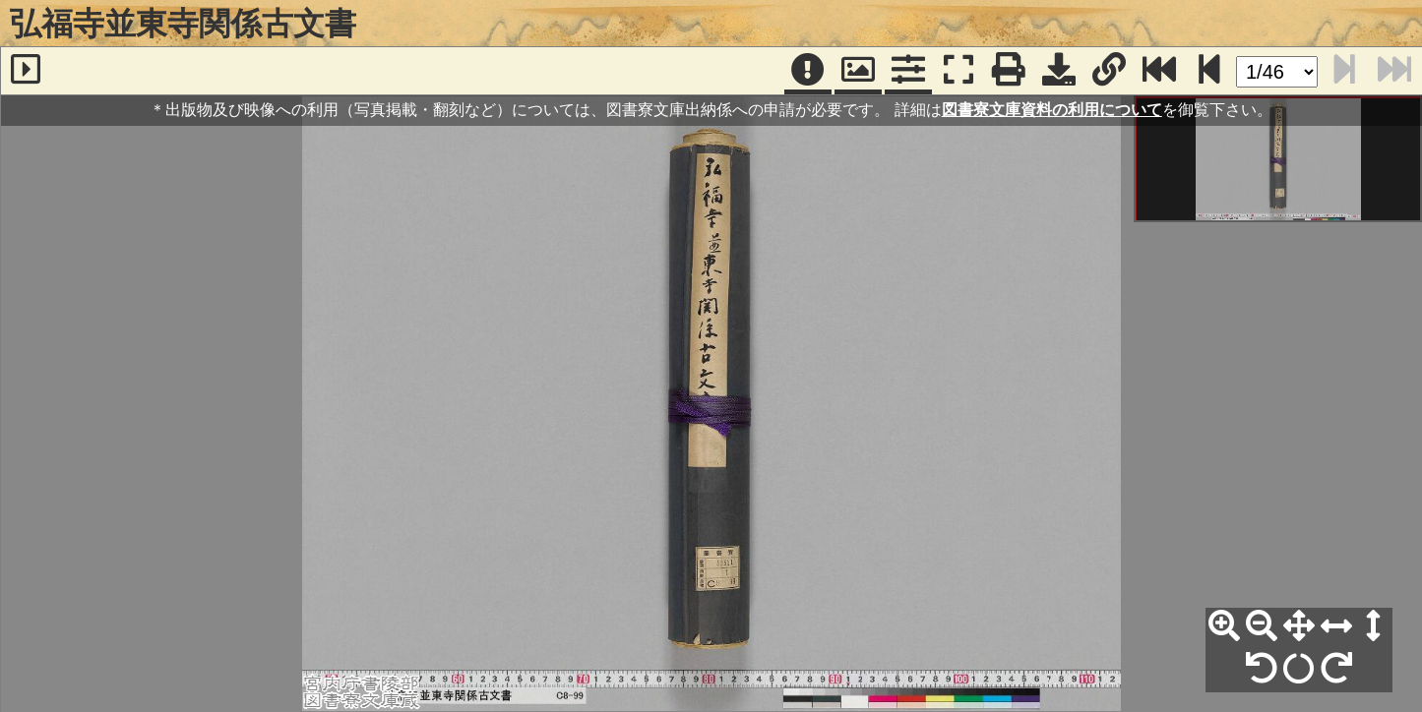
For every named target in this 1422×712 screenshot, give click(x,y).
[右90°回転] (1336, 668)
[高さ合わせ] (1373, 626)
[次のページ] (1209, 70)
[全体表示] (1299, 626)
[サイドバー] (25, 70)
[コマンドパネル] (908, 70)
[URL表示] (1109, 70)
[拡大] (1224, 626)
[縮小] (1261, 626)
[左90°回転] (1261, 668)
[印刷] (1008, 70)
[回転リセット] (1299, 668)
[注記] (808, 70)
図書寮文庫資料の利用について (1052, 109)
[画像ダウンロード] (1058, 70)
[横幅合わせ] (1336, 626)
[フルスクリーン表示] (958, 70)
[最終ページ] (1159, 70)
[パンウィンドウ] (858, 70)
